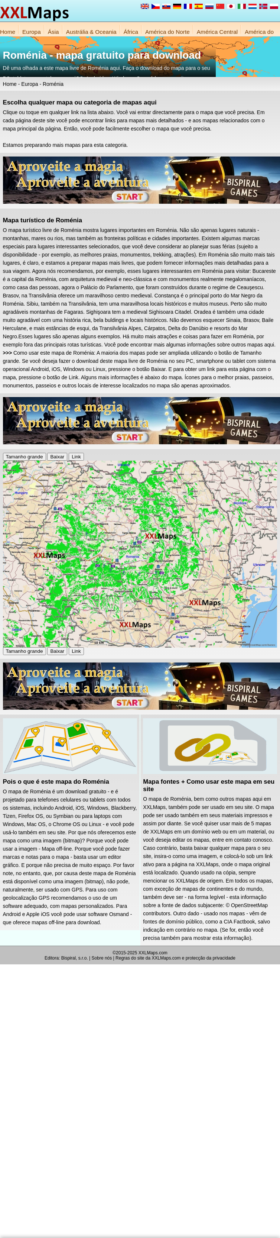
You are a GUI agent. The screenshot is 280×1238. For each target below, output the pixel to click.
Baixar (57, 457)
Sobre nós (102, 958)
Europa (31, 32)
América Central (217, 32)
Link (76, 457)
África (131, 32)
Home (7, 32)
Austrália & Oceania (91, 32)
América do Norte (167, 32)
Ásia (53, 32)
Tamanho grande (24, 457)
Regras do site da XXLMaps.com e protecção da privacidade (175, 958)
